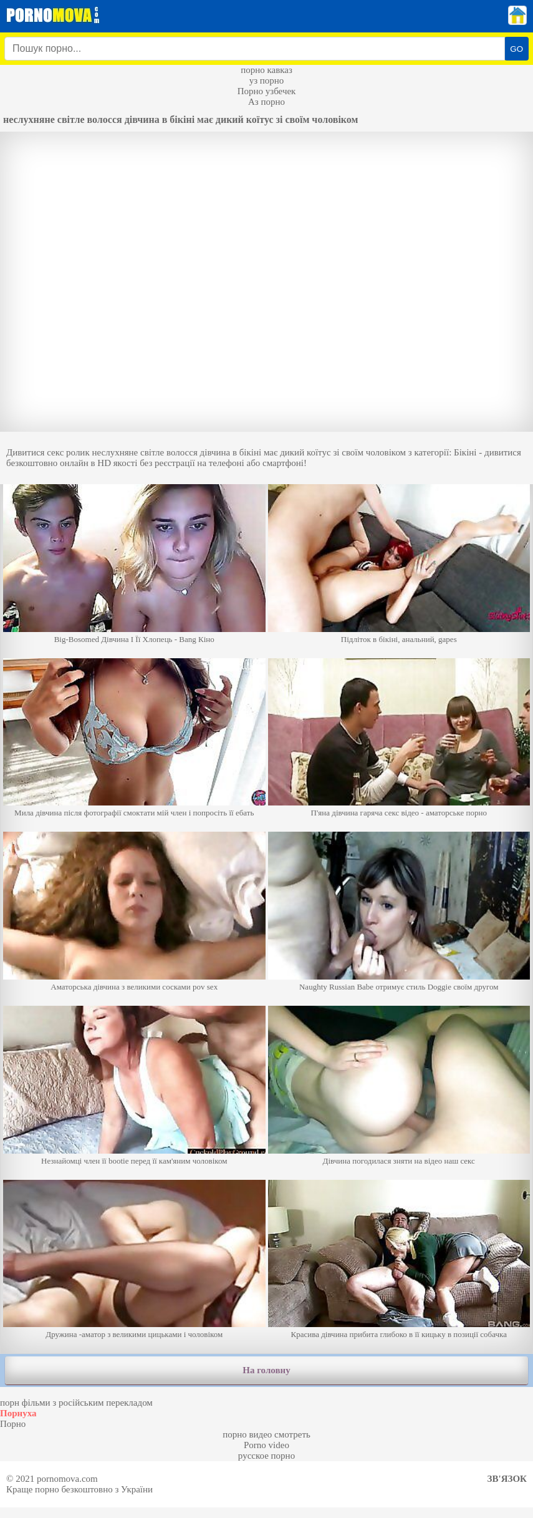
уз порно (266, 80)
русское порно (266, 1456)
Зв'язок (507, 1479)
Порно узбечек (267, 91)
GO (516, 49)
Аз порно (266, 102)
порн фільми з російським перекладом (76, 1403)
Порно (13, 1424)
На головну (266, 1370)
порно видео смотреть (266, 1434)
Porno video (266, 1445)
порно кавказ (266, 70)
